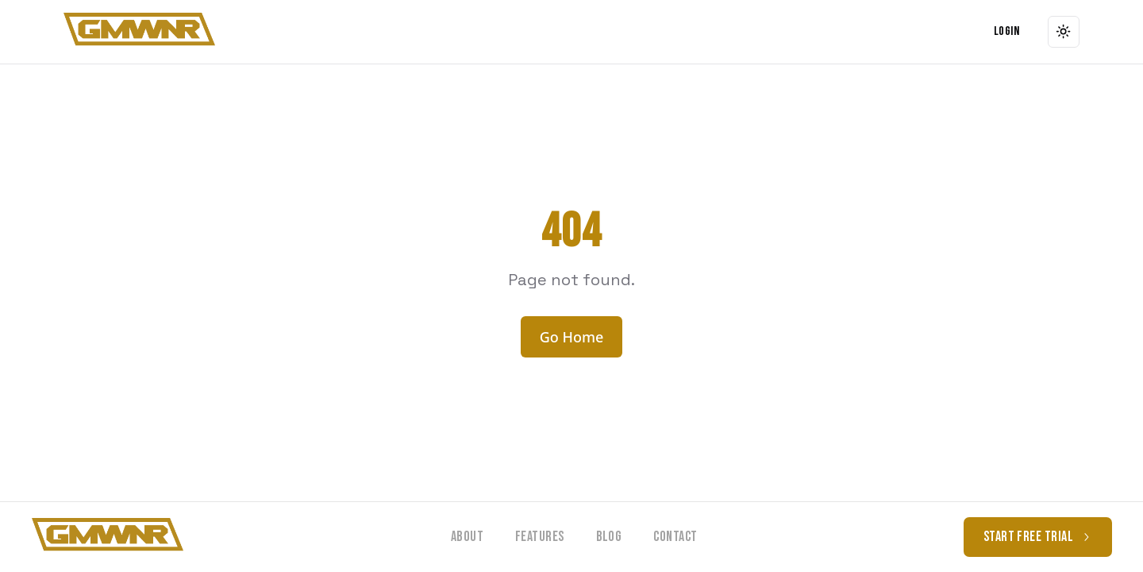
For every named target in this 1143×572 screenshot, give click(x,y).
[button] (139, 32)
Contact (675, 536)
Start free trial (1037, 536)
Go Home (572, 336)
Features (539, 536)
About (467, 536)
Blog (609, 536)
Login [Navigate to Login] (1006, 31)
